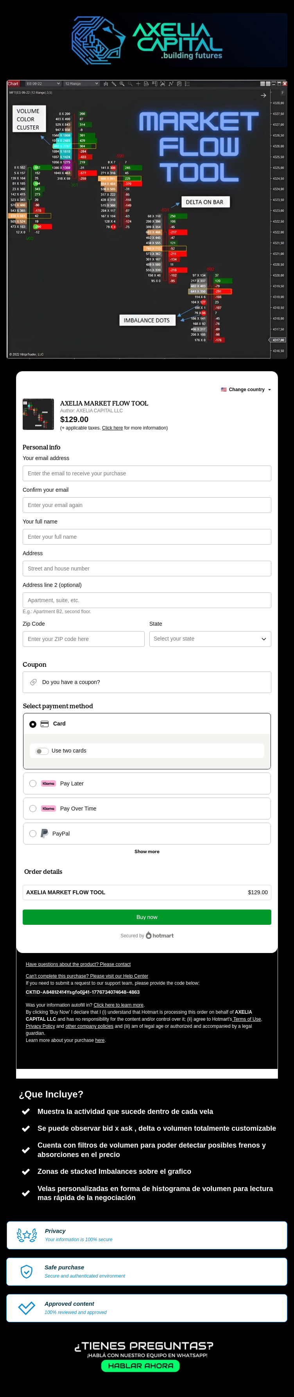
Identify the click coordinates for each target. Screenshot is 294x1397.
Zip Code (34, 624)
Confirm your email (45, 490)
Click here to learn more (118, 1005)
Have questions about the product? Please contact (78, 964)
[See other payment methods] (147, 852)
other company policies (89, 1026)
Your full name (40, 521)
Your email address (46, 458)
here (99, 1040)
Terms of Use (246, 1019)
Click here (112, 428)
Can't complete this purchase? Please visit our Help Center (87, 976)
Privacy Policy (40, 1026)
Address (33, 553)
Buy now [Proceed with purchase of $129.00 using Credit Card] (147, 917)
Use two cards (69, 750)
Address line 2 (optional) (52, 585)
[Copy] (82, 992)
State (155, 624)
